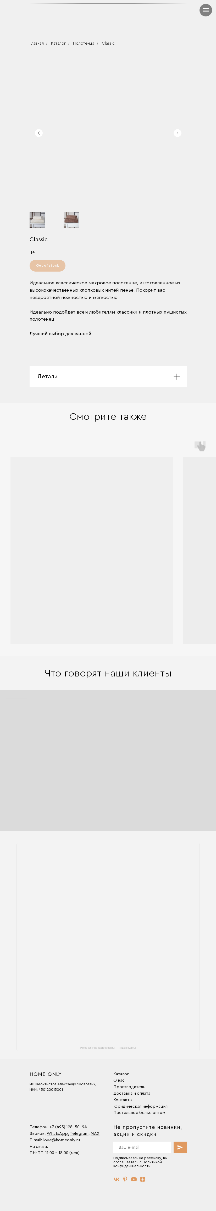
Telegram (79, 1133)
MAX (95, 1133)
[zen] (142, 1179)
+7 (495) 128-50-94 (68, 1127)
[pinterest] (125, 1179)
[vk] (116, 1179)
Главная (37, 43)
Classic (108, 43)
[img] (149, 14)
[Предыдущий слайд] (39, 133)
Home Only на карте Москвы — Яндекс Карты (108, 1047)
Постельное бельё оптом (139, 1113)
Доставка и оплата (131, 1093)
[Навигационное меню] (206, 10)
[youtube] (134, 1179)
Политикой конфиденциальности (137, 1164)
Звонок (37, 1133)
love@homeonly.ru (61, 1140)
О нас (119, 1080)
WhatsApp (57, 1133)
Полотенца (83, 43)
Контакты (122, 1100)
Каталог (58, 43)
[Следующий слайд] (177, 133)
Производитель (129, 1087)
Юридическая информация (140, 1106)
